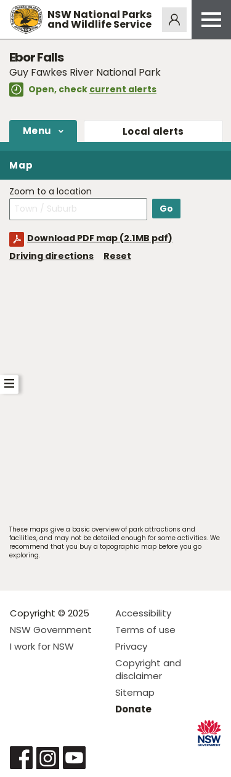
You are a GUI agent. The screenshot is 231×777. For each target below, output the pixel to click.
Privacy (131, 646)
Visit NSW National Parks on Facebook (21, 757)
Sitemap (135, 692)
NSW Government (51, 629)
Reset (117, 256)
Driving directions (51, 256)
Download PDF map (99, 238)
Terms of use (145, 629)
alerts (153, 131)
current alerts (122, 89)
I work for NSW (42, 646)
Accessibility (143, 613)
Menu (37, 130)
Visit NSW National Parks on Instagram (47, 757)
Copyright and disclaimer (148, 669)
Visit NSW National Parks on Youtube (74, 757)
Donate (133, 709)
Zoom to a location (50, 191)
